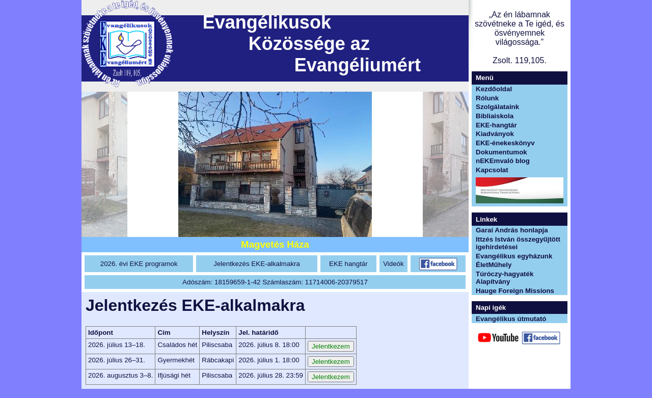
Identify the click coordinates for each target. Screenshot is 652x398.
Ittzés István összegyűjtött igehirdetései (518, 243)
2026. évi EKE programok (139, 264)
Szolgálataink (497, 107)
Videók (393, 264)
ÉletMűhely (493, 265)
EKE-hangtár (496, 125)
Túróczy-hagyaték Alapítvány (504, 277)
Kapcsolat (492, 170)
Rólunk (487, 98)
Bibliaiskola (494, 116)
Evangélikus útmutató (511, 319)
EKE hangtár (348, 264)
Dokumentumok (501, 152)
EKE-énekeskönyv (505, 143)
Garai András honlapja (512, 230)
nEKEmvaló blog (503, 161)
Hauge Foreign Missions (515, 291)
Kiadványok (495, 134)
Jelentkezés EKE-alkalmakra (256, 264)
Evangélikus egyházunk (514, 256)
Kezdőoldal (494, 89)
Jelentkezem (331, 346)
